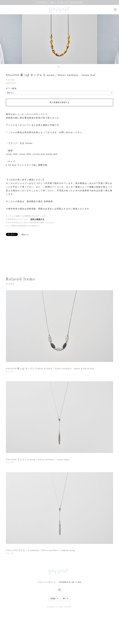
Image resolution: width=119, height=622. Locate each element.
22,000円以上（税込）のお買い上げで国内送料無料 (59, 2)
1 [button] (58, 66)
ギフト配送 (11, 88)
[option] (59, 39)
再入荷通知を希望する (59, 102)
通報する (25, 235)
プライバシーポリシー (46, 582)
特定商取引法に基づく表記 (70, 582)
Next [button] (114, 39)
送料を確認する (37, 219)
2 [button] (60, 66)
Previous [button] (4, 39)
